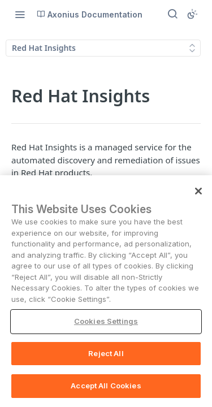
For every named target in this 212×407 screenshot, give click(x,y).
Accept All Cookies (106, 385)
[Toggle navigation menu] (19, 14)
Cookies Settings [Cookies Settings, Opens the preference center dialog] (106, 321)
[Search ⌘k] (172, 14)
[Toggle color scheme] (192, 14)
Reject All (105, 353)
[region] (106, 291)
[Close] (198, 191)
